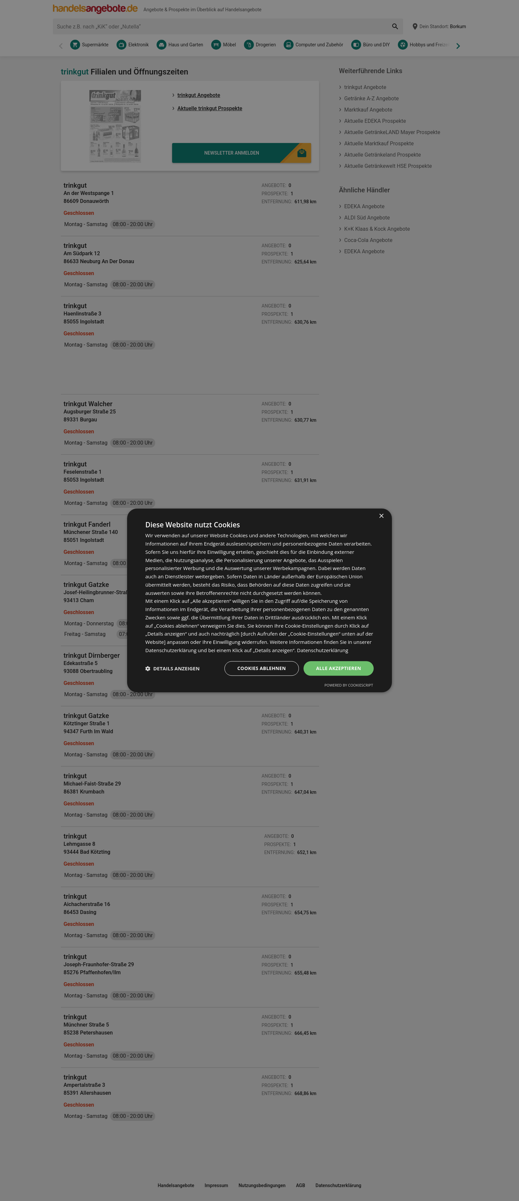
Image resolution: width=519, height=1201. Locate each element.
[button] (172, 668)
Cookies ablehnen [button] (261, 668)
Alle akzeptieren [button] (338, 668)
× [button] (381, 516)
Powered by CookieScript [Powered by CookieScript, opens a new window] (348, 685)
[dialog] (259, 600)
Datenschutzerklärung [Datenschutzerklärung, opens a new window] (322, 650)
